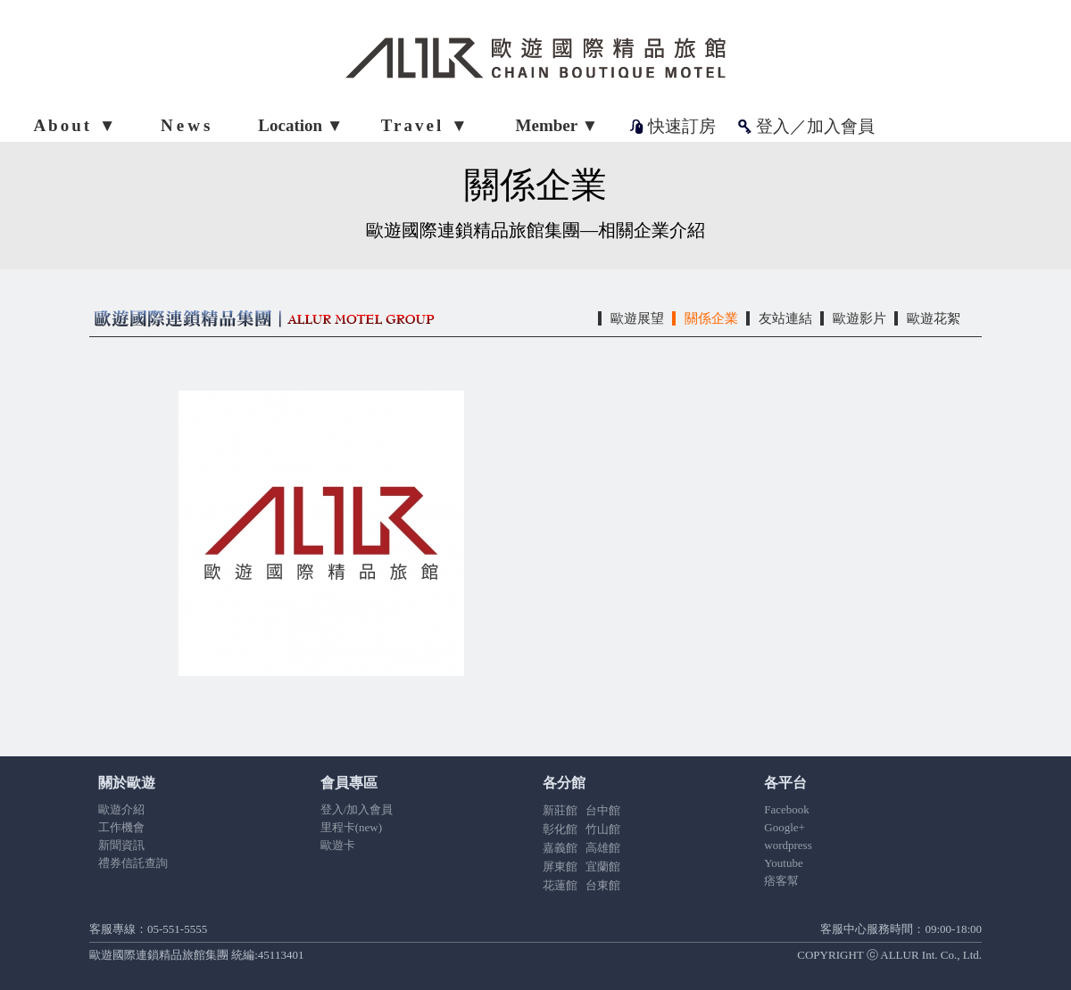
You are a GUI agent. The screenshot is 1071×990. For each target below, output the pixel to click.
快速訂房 (682, 126)
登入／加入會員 (815, 126)
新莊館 (560, 810)
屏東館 (560, 866)
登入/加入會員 (357, 809)
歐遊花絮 (933, 318)
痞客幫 (781, 880)
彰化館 (560, 829)
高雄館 (602, 847)
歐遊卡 (337, 845)
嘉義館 (560, 847)
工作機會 (121, 827)
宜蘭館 (602, 866)
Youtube (783, 863)
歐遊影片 (859, 318)
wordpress (787, 845)
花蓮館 (560, 885)
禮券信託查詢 (133, 863)
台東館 (602, 885)
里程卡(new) (351, 827)
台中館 (602, 810)
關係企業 (711, 318)
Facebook (786, 809)
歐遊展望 (637, 318)
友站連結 (785, 318)
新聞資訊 (121, 845)
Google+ (784, 827)
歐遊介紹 (121, 809)
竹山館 (602, 829)
